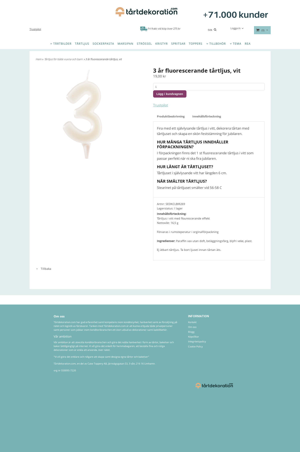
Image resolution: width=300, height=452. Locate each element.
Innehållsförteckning (206, 116)
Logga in (235, 28)
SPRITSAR (178, 43)
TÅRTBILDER (62, 43)
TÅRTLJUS (82, 43)
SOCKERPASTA (103, 43)
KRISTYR (161, 43)
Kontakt (192, 322)
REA (248, 43)
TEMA (237, 43)
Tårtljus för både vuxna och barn (63, 59)
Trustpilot (35, 29)
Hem (38, 59)
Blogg (191, 332)
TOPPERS (195, 43)
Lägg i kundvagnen (170, 94)
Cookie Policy (195, 346)
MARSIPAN (125, 43)
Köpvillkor (193, 336)
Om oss (192, 327)
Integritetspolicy (197, 341)
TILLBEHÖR (217, 43)
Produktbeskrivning (171, 116)
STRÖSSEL (144, 43)
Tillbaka (43, 269)
